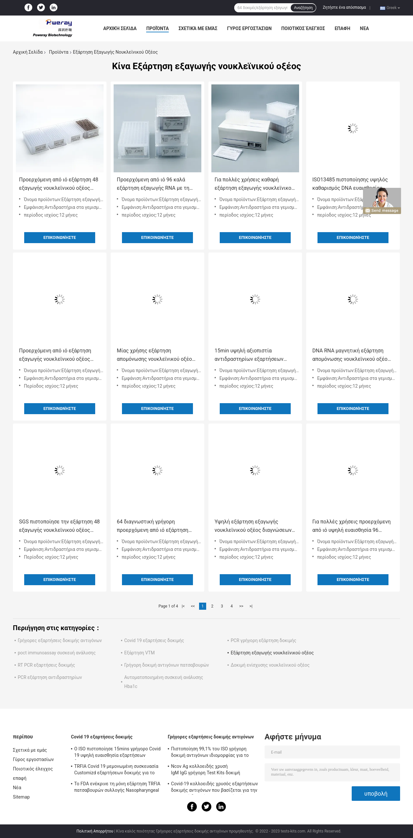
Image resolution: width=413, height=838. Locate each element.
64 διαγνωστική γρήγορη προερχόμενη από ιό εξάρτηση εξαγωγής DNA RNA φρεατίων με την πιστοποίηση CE (156, 526)
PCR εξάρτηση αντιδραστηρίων (50, 677)
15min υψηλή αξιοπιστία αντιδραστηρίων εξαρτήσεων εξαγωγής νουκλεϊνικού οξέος (250, 355)
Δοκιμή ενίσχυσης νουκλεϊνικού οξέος (270, 665)
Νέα (364, 28)
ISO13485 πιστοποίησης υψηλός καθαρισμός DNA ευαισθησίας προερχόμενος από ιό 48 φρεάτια (351, 184)
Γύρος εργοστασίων (249, 28)
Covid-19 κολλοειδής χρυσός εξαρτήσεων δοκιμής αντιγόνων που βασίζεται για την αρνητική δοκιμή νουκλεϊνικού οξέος (214, 788)
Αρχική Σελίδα (119, 28)
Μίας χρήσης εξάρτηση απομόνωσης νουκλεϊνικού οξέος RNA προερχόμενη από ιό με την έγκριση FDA (156, 355)
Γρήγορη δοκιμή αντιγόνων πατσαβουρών (166, 665)
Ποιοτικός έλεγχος (303, 28)
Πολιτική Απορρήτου (94, 831)
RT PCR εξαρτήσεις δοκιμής (46, 665)
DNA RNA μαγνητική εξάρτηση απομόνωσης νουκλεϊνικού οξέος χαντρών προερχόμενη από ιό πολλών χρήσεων (351, 355)
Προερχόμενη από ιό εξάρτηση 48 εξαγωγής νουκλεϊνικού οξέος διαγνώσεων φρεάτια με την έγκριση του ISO (58, 184)
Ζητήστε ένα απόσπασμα (344, 7)
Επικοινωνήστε (60, 237)
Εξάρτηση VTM (139, 652)
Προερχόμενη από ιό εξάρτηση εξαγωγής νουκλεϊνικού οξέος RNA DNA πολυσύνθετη (55, 355)
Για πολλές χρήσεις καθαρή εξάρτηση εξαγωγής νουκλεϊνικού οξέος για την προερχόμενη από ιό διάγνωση (255, 184)
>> (241, 606)
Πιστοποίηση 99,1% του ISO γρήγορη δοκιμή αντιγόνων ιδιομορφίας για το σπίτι (210, 753)
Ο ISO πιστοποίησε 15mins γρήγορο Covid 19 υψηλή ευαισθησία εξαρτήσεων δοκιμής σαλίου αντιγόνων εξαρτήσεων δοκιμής (117, 753)
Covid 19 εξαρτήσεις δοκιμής (154, 640)
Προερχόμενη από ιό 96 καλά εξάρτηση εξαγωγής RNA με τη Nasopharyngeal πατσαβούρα (153, 184)
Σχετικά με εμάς (197, 28)
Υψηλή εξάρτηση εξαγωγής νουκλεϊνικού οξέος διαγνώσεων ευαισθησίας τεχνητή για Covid (253, 526)
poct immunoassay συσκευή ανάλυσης (57, 652)
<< (193, 606)
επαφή (342, 28)
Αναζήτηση (303, 7)
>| (250, 606)
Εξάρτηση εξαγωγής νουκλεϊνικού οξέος (272, 652)
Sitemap (21, 797)
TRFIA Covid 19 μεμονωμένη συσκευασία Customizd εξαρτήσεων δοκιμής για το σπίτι (116, 770)
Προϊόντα (157, 28)
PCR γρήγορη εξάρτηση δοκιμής (263, 640)
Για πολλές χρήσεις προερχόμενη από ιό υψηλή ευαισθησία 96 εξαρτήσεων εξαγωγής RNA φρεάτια (351, 526)
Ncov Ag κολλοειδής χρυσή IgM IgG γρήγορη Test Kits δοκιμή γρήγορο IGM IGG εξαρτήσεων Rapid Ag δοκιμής (212, 770)
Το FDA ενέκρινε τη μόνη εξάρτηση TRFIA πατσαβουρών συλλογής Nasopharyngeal (117, 787)
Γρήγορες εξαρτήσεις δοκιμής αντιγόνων (60, 640)
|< (183, 606)
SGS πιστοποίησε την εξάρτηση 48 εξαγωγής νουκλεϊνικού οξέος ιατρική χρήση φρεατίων (59, 526)
